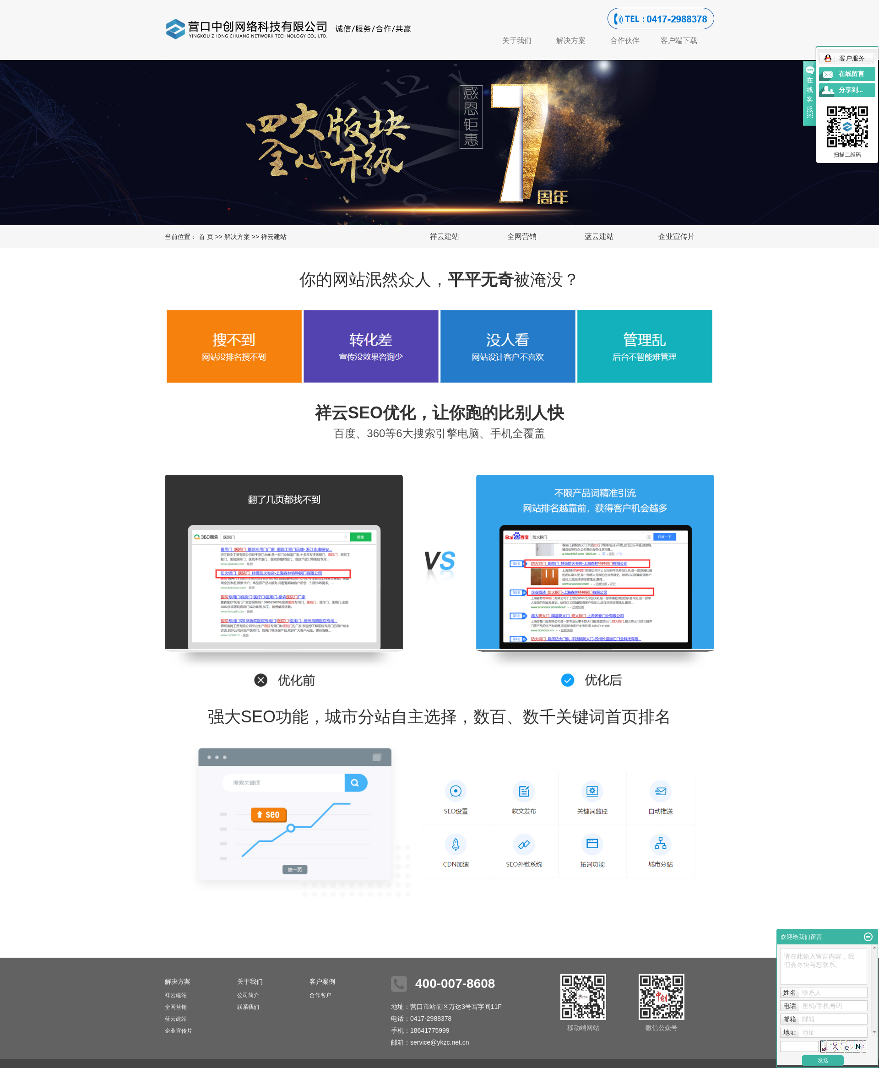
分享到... (851, 90)
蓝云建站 (599, 236)
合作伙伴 (625, 40)
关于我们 (517, 40)
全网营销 (522, 236)
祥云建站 (444, 236)
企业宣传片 (676, 236)
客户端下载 (679, 40)
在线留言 (851, 73)
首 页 (206, 236)
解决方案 (571, 40)
